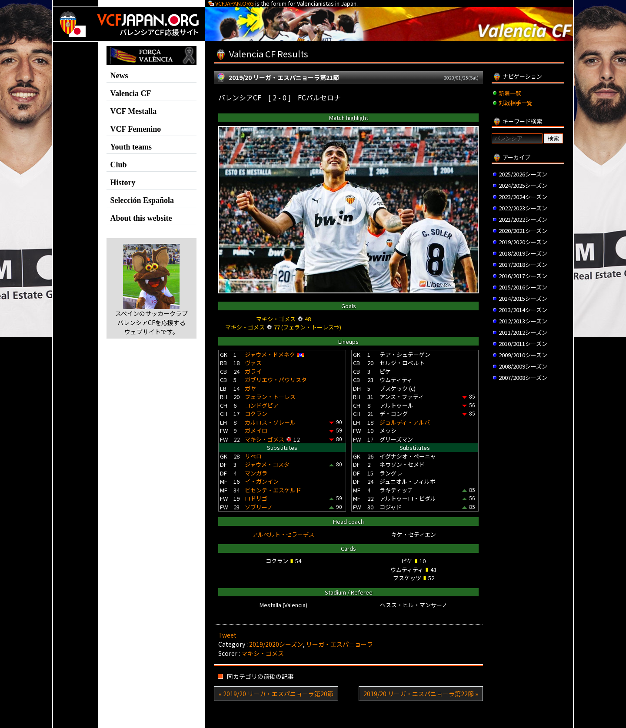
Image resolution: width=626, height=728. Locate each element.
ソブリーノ (259, 507)
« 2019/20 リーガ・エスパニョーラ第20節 (276, 693)
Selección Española (142, 200)
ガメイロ (256, 430)
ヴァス (253, 363)
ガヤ (250, 388)
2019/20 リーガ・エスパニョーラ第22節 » (420, 693)
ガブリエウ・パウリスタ (276, 380)
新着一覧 (510, 93)
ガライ (253, 371)
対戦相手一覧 (516, 103)
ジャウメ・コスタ (267, 464)
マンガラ (256, 473)
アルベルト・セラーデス (283, 534)
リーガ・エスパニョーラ (339, 644)
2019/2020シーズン (276, 644)
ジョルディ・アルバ (405, 422)
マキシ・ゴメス (264, 439)
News (119, 75)
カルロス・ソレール (270, 422)
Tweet (227, 635)
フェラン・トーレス (270, 396)
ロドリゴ (256, 498)
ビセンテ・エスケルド (273, 490)
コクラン (256, 413)
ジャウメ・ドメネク (270, 354)
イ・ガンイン (262, 481)
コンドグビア (262, 405)
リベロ (253, 456)
